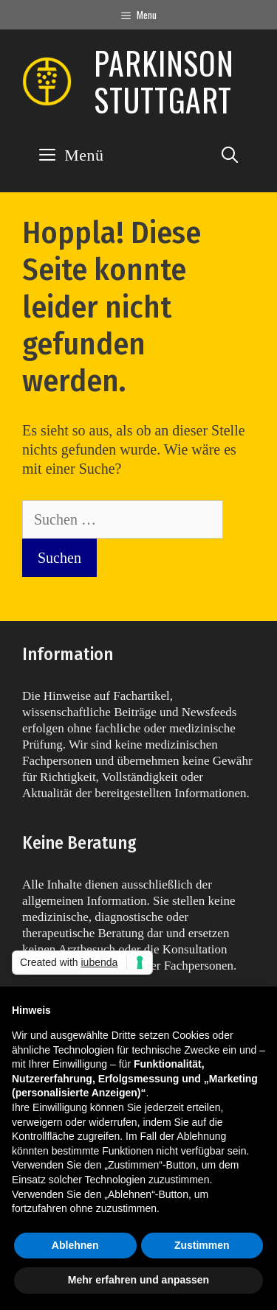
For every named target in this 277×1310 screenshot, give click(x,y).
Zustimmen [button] (202, 1245)
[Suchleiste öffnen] (230, 155)
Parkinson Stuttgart (164, 81)
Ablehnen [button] (75, 1245)
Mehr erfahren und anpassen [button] (138, 1280)
